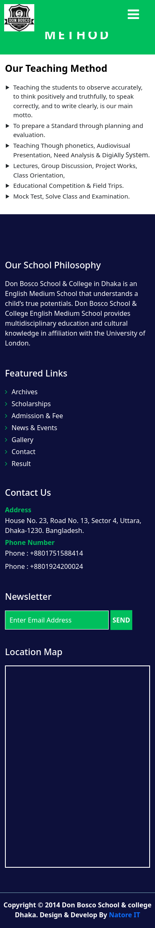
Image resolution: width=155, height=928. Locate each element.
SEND (121, 620)
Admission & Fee (34, 415)
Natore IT (124, 914)
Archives (21, 391)
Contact (20, 451)
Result (18, 463)
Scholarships (28, 403)
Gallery (19, 439)
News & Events (31, 427)
